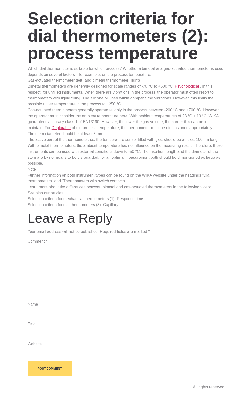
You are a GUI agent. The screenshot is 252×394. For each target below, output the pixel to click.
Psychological (187, 86)
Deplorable (61, 128)
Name (33, 304)
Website (35, 344)
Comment (37, 241)
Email (32, 324)
